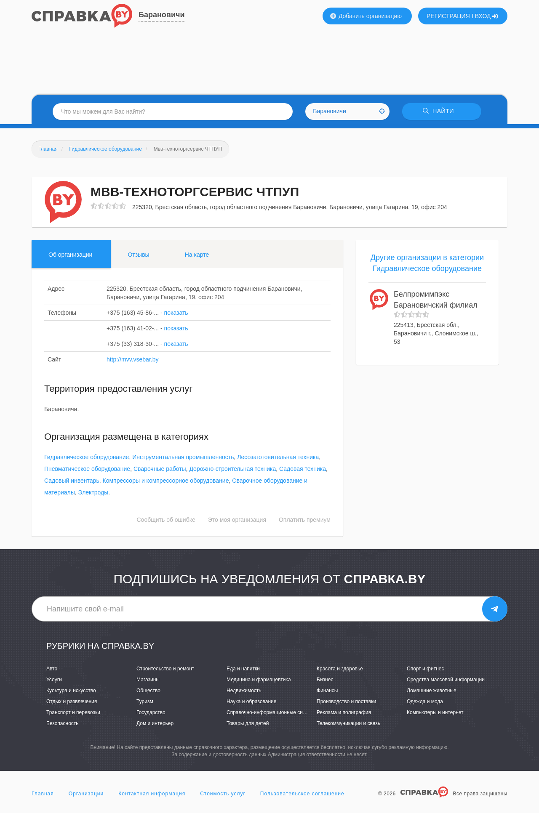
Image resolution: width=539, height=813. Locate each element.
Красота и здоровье (340, 669)
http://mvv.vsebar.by (132, 359)
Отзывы (138, 254)
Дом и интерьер (154, 724)
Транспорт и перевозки (73, 712)
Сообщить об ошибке (166, 520)
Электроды (93, 492)
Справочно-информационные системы (272, 712)
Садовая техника (302, 469)
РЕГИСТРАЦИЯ (448, 16)
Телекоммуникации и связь (348, 724)
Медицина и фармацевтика (259, 680)
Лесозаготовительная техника (278, 457)
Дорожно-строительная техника (232, 469)
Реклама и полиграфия (344, 712)
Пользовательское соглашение (302, 794)
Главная (43, 794)
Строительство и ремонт (165, 669)
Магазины (148, 680)
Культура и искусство (71, 690)
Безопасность (62, 724)
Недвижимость (244, 690)
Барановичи (161, 15)
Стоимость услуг (222, 794)
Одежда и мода (425, 701)
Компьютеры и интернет (435, 712)
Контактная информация (151, 794)
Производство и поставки (346, 701)
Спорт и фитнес (425, 669)
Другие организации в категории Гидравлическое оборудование (427, 263)
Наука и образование (251, 701)
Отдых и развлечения (71, 701)
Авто (51, 669)
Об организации (70, 254)
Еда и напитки (243, 669)
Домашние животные (431, 690)
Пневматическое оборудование (87, 469)
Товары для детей (248, 724)
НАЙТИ (440, 111)
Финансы (327, 690)
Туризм (144, 701)
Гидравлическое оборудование (86, 457)
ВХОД (486, 16)
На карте (197, 254)
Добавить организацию (366, 16)
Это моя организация (237, 520)
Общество (148, 690)
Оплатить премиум (305, 520)
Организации (86, 794)
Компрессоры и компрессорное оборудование (165, 481)
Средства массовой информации (446, 680)
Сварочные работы (159, 469)
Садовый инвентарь (71, 481)
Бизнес (325, 680)
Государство (150, 712)
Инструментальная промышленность (183, 457)
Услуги (54, 680)
